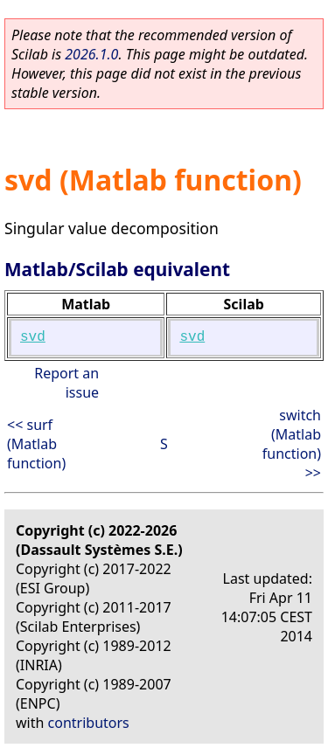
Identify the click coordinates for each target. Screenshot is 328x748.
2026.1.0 (91, 54)
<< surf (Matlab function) (36, 444)
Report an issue (66, 383)
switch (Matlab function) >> (291, 443)
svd (32, 337)
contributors (88, 722)
